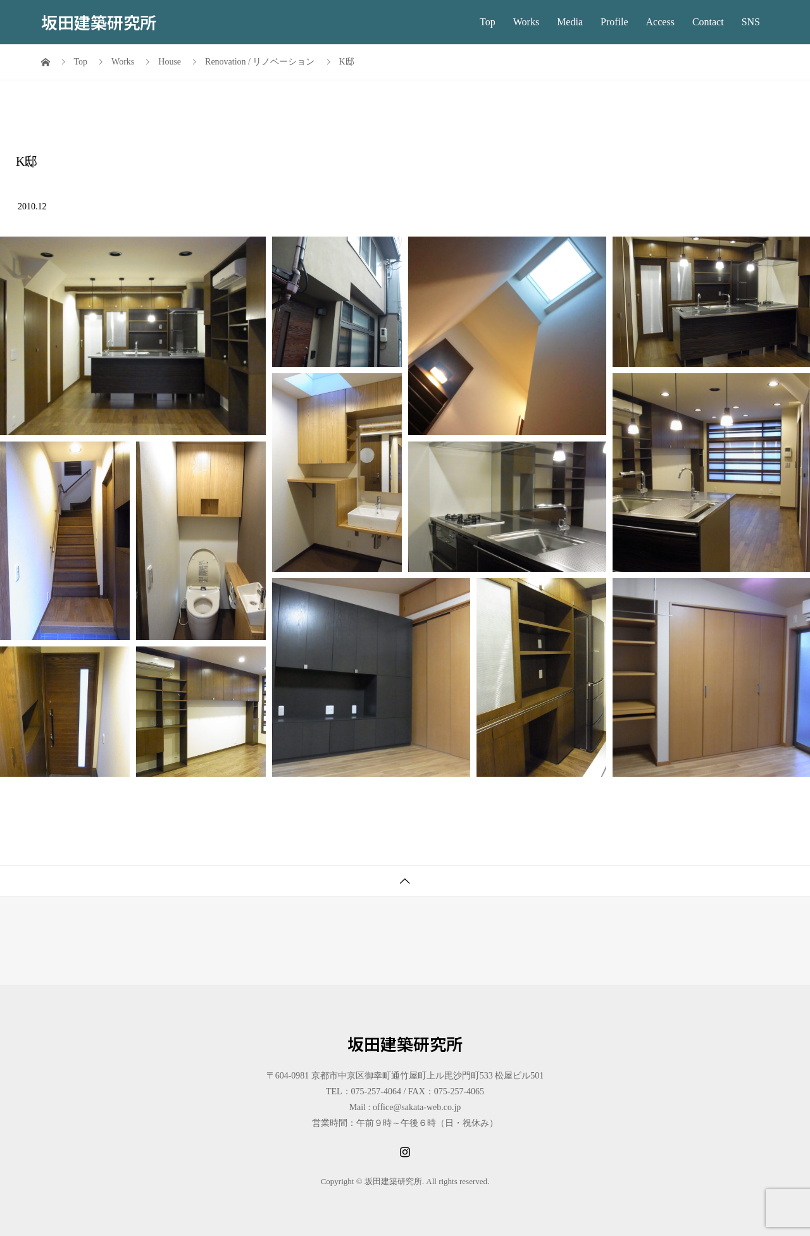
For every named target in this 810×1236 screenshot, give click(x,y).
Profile (614, 21)
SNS (751, 21)
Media (570, 21)
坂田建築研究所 (98, 22)
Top (487, 21)
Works (526, 21)
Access (660, 21)
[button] (133, 336)
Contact (708, 21)
